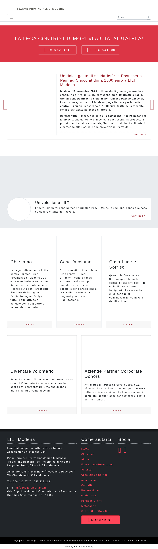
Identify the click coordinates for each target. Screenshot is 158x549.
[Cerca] (149, 17)
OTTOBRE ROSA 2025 (95, 511)
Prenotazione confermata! (90, 493)
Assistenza (88, 480)
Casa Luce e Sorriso (94, 474)
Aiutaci (86, 459)
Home (85, 448)
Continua (139, 134)
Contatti (86, 485)
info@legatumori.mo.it (31, 487)
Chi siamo (88, 454)
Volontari (87, 469)
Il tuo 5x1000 (101, 50)
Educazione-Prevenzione (97, 464)
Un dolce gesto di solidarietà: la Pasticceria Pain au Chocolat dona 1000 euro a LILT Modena (101, 80)
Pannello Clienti (91, 500)
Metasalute (88, 506)
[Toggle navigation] (11, 17)
